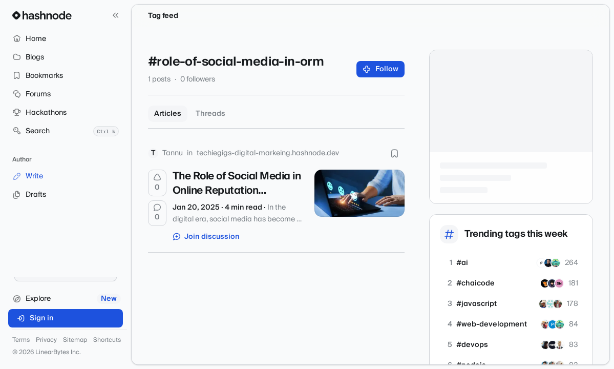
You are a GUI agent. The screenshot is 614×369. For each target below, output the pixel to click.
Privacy (46, 340)
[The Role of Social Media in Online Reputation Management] (359, 193)
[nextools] (552, 345)
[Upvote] (157, 183)
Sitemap (75, 340)
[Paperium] (541, 263)
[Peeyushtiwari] (558, 304)
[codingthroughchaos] (545, 324)
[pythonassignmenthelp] (552, 324)
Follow (381, 69)
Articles (167, 114)
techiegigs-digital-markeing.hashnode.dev (268, 153)
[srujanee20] (559, 283)
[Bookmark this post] (394, 153)
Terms (21, 340)
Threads (210, 114)
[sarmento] (548, 263)
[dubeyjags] (543, 304)
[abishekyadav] (552, 283)
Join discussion (206, 237)
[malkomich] (545, 345)
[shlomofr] (560, 345)
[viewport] (550, 304)
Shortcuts (107, 340)
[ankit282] (545, 283)
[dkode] (556, 263)
